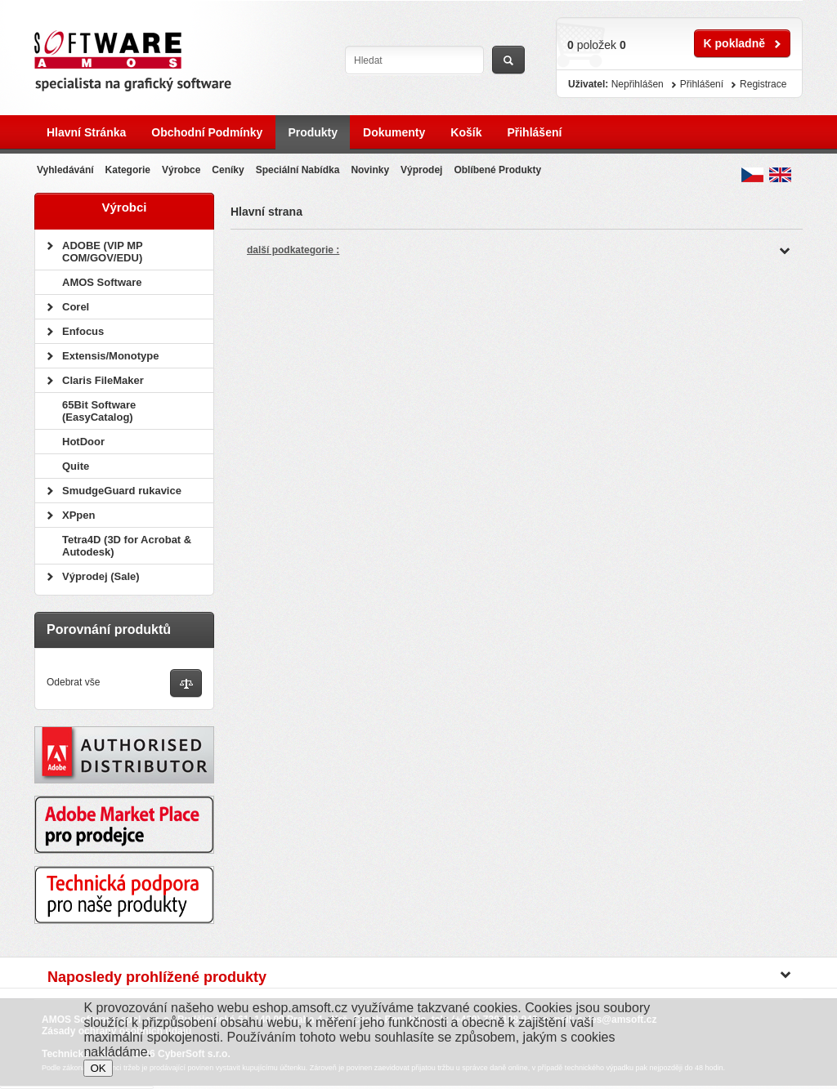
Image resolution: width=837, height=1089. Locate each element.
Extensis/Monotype (110, 356)
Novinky (370, 170)
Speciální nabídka (298, 170)
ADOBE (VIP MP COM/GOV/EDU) (102, 251)
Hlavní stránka (86, 132)
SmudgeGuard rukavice (121, 490)
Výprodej (421, 170)
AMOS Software (102, 282)
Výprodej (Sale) (101, 576)
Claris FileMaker (103, 380)
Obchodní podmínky (206, 132)
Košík (465, 132)
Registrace (763, 84)
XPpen (78, 515)
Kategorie (127, 170)
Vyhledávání (65, 170)
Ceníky (228, 170)
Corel (75, 307)
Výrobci (123, 207)
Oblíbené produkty (497, 170)
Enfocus (83, 331)
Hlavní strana (266, 211)
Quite (75, 466)
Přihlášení (534, 132)
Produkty (313, 132)
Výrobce (181, 170)
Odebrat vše (73, 682)
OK (97, 1068)
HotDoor (83, 441)
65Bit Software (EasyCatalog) (99, 411)
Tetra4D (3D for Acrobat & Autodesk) (126, 545)
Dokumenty (394, 132)
